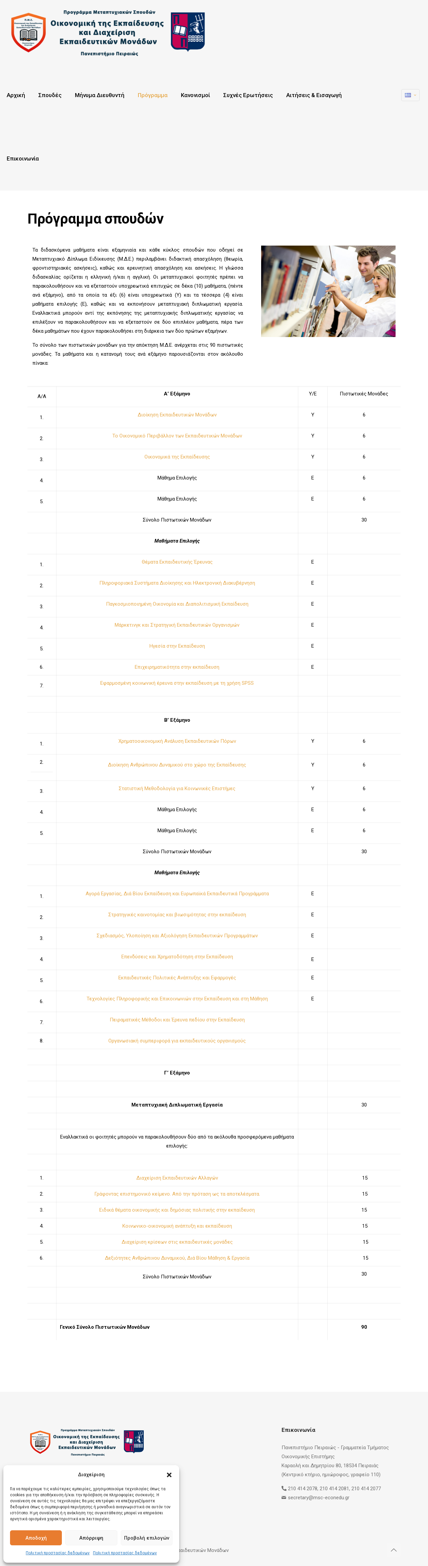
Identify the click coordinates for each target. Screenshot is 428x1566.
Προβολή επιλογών (146, 1538)
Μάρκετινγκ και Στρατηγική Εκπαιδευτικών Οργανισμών (177, 625)
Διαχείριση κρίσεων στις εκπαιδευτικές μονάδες (177, 1242)
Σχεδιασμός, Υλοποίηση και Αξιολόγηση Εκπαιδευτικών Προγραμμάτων (177, 936)
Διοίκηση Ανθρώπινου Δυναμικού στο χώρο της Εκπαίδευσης (177, 765)
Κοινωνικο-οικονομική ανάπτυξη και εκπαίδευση (177, 1226)
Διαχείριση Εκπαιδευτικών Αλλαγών (177, 1178)
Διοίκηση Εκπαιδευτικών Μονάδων (177, 415)
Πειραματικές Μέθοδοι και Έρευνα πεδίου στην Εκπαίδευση (177, 1020)
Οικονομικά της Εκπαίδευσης (177, 457)
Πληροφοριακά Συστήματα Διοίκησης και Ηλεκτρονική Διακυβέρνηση (177, 583)
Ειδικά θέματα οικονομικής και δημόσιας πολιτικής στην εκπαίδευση (177, 1210)
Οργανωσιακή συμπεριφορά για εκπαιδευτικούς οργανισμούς (177, 1041)
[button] (169, 1475)
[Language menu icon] (410, 95)
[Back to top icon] (394, 1550)
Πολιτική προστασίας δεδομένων (58, 1553)
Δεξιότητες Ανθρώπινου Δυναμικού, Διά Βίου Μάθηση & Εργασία (177, 1258)
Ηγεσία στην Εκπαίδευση (177, 646)
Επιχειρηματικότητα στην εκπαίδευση (177, 667)
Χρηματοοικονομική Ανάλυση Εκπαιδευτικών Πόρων (177, 741)
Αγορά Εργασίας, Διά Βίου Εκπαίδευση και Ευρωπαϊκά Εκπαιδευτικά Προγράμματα (177, 894)
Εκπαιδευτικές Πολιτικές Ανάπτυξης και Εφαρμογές (177, 978)
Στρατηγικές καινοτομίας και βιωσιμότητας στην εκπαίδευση (177, 915)
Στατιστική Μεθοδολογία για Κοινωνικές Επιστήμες (177, 789)
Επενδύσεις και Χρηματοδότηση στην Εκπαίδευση (177, 957)
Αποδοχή (36, 1538)
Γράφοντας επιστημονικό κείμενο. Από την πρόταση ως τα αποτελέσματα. (177, 1194)
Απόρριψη (91, 1538)
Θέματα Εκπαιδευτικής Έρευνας (177, 562)
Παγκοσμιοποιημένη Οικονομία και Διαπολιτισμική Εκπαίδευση (177, 604)
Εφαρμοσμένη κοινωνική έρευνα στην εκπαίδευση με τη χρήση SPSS (177, 683)
